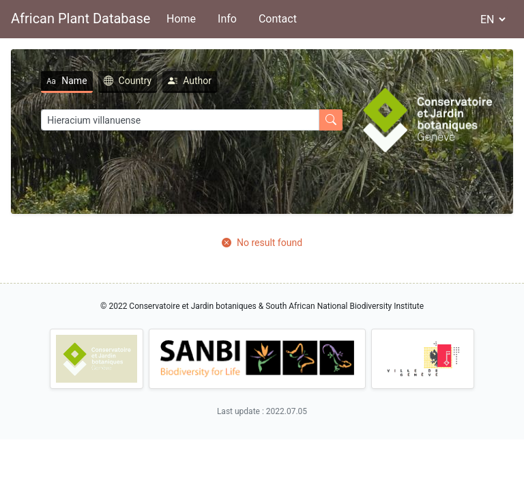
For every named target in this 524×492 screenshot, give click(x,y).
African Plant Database (80, 18)
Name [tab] (66, 80)
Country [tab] (128, 80)
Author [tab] (190, 80)
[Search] (180, 120)
